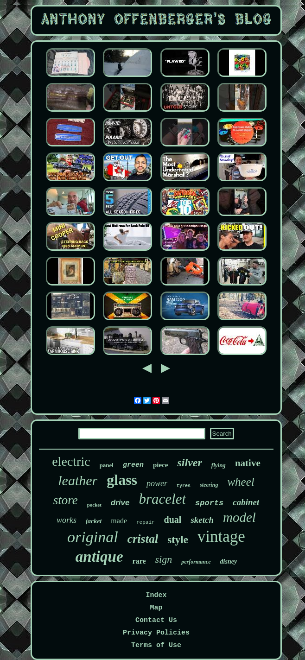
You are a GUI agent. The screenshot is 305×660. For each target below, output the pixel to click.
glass (122, 479)
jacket (94, 521)
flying (218, 465)
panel (107, 465)
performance (195, 561)
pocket (94, 505)
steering (209, 485)
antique (99, 556)
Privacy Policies (156, 633)
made (119, 521)
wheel (240, 482)
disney (228, 561)
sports (209, 503)
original (92, 537)
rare (139, 561)
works (66, 520)
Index (156, 595)
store (65, 500)
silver (189, 463)
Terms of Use (156, 645)
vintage (221, 536)
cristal (142, 539)
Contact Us (156, 620)
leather (77, 480)
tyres (184, 486)
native (248, 463)
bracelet (162, 499)
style (177, 540)
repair (145, 522)
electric (71, 461)
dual (173, 519)
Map (156, 608)
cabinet (246, 502)
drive (120, 502)
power (156, 483)
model (239, 517)
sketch (202, 520)
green (133, 465)
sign (163, 559)
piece (160, 465)
